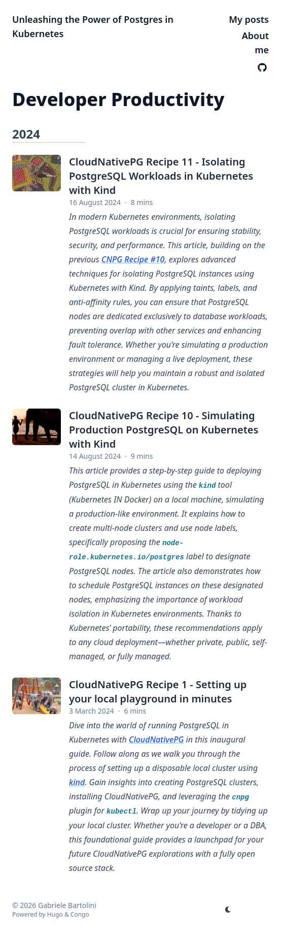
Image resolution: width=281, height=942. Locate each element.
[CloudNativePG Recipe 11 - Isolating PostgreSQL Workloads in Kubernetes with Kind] (36, 173)
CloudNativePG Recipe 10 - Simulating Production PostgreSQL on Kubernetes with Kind (163, 430)
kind (77, 782)
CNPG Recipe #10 (133, 259)
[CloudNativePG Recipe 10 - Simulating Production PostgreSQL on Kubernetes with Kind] (36, 427)
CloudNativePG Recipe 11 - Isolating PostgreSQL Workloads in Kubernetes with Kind (161, 176)
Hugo (55, 914)
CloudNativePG (156, 739)
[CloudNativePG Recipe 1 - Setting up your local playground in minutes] (36, 696)
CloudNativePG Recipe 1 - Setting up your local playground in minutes (158, 691)
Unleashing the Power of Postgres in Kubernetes (92, 26)
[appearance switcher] (228, 909)
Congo (80, 914)
